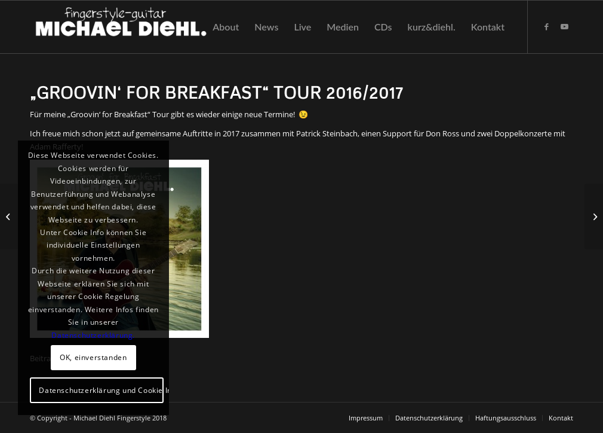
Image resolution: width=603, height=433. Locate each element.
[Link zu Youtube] (564, 26)
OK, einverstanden (93, 357)
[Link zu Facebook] (546, 26)
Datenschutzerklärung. (93, 335)
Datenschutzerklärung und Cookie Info (101, 390)
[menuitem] (226, 27)
